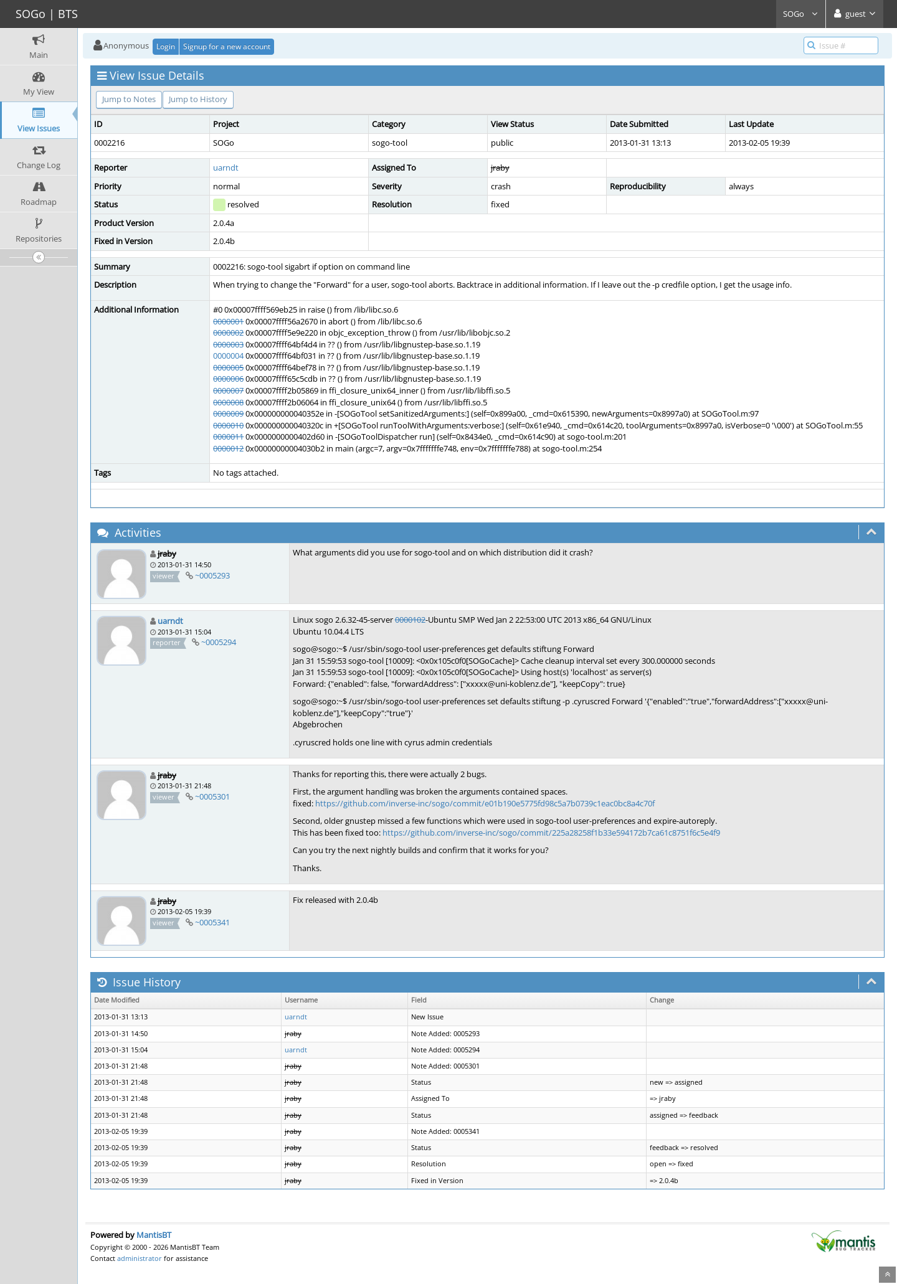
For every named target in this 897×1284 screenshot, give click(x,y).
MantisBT (153, 1234)
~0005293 (212, 575)
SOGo (800, 13)
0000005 (228, 367)
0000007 (228, 390)
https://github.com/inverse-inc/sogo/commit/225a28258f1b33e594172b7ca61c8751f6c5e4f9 (551, 832)
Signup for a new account (226, 46)
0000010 (228, 425)
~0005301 (212, 796)
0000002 (228, 332)
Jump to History (198, 99)
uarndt (226, 167)
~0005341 (212, 922)
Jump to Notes (129, 99)
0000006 (228, 378)
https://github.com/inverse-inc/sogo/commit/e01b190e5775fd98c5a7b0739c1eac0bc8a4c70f (485, 803)
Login (165, 46)
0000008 (228, 402)
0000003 (228, 344)
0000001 (228, 321)
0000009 (228, 413)
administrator (139, 1258)
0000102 (410, 619)
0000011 (228, 436)
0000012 (228, 448)
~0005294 (218, 642)
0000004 (228, 355)
